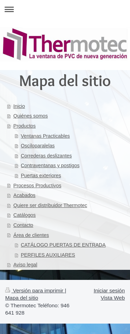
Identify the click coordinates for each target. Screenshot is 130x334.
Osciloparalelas (38, 145)
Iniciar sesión (109, 290)
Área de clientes (31, 235)
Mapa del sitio (21, 298)
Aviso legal (25, 264)
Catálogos (25, 215)
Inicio (19, 106)
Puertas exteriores (41, 175)
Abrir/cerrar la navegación (65, 9)
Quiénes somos (31, 116)
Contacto (23, 225)
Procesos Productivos (37, 185)
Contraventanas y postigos (50, 165)
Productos (25, 126)
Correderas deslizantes (46, 156)
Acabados (25, 195)
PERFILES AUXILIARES (48, 255)
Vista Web (113, 298)
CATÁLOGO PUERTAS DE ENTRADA (63, 245)
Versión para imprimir (35, 290)
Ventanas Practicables (45, 136)
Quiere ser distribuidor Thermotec (50, 205)
